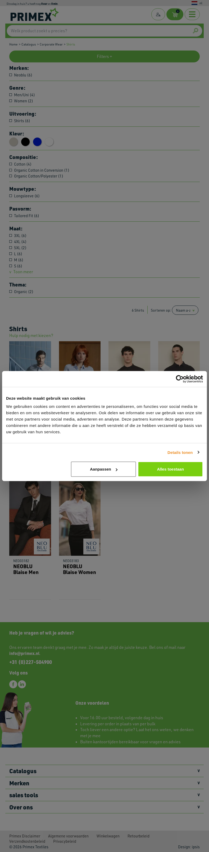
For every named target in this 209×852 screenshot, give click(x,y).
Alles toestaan (170, 469)
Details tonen (180, 452)
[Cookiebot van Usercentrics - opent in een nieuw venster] (180, 379)
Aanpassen (103, 469)
